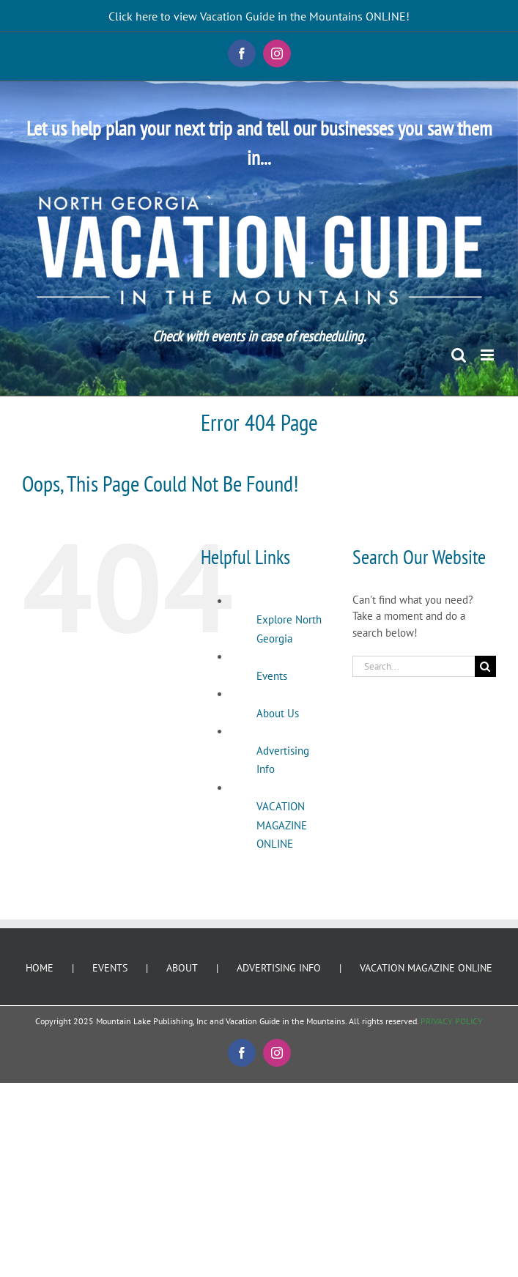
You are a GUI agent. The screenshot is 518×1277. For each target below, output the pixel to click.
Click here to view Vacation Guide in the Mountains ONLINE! (259, 16)
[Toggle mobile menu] (488, 355)
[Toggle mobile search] (458, 355)
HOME (39, 967)
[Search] (485, 666)
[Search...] (413, 666)
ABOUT (182, 967)
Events (271, 676)
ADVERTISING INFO (279, 967)
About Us (277, 713)
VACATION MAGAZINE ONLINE (281, 825)
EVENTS (109, 967)
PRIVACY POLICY (452, 1020)
